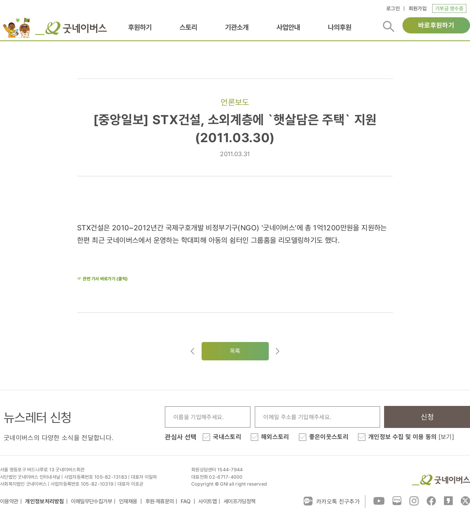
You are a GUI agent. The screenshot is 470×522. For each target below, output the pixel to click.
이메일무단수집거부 (91, 501)
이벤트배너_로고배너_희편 (16, 27)
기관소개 (237, 27)
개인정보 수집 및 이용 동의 (411, 436)
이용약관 (9, 501)
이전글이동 (192, 351)
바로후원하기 (436, 25)
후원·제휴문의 (159, 501)
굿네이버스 (441, 480)
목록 (235, 351)
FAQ (186, 501)
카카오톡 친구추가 (332, 501)
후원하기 (140, 27)
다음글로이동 (277, 351)
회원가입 (418, 8)
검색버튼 (388, 26)
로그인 (393, 8)
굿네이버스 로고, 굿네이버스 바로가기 (71, 28)
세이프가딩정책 (240, 501)
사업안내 (288, 27)
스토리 (188, 27)
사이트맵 (207, 501)
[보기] (446, 436)
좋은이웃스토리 (328, 436)
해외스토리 (275, 436)
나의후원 (339, 27)
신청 (427, 417)
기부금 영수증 (449, 8)
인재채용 (128, 501)
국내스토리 (227, 436)
